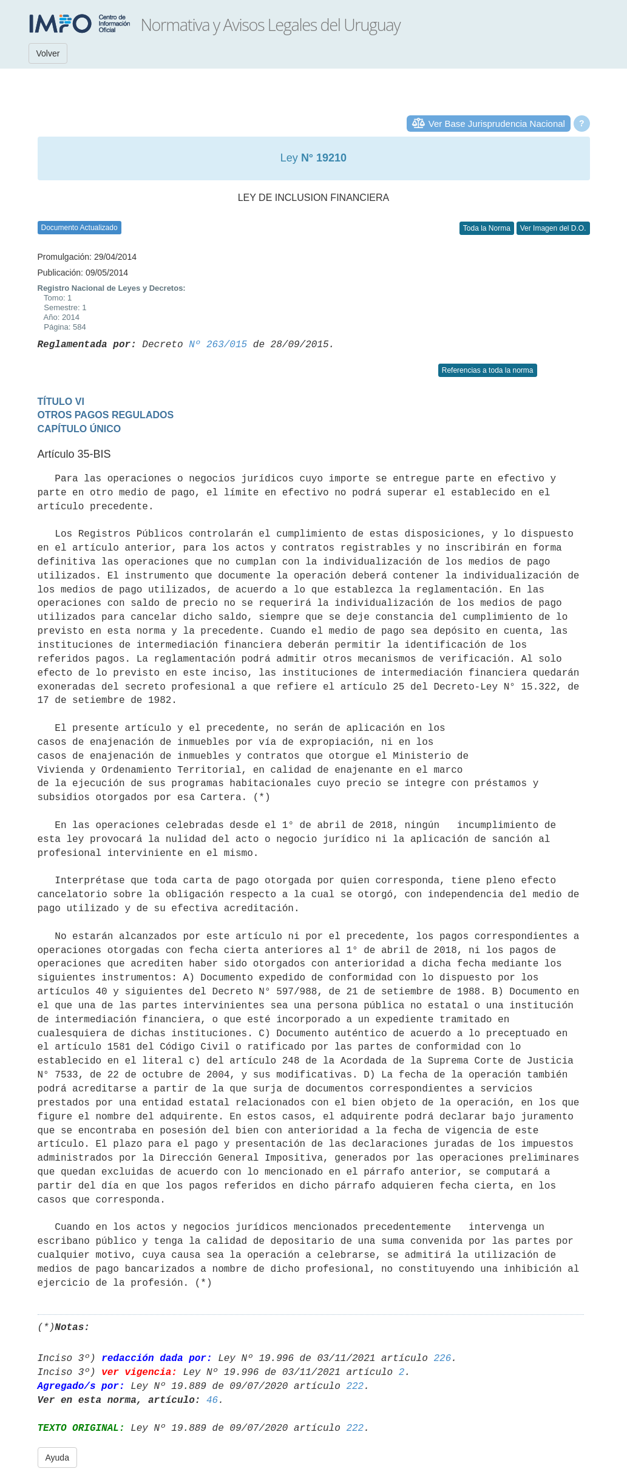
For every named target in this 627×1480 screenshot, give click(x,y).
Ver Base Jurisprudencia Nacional (497, 123)
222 (355, 1386)
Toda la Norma (486, 228)
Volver (48, 53)
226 (442, 1358)
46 (212, 1400)
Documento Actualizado (79, 227)
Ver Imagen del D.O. (553, 228)
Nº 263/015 (218, 344)
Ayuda (57, 1457)
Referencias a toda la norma (488, 370)
